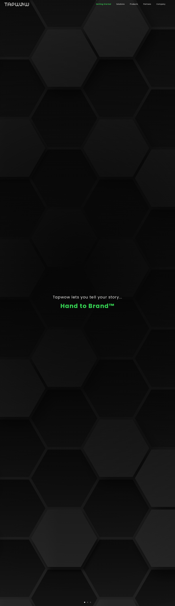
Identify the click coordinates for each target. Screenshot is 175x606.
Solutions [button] (120, 4)
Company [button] (160, 4)
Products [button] (134, 4)
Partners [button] (147, 4)
